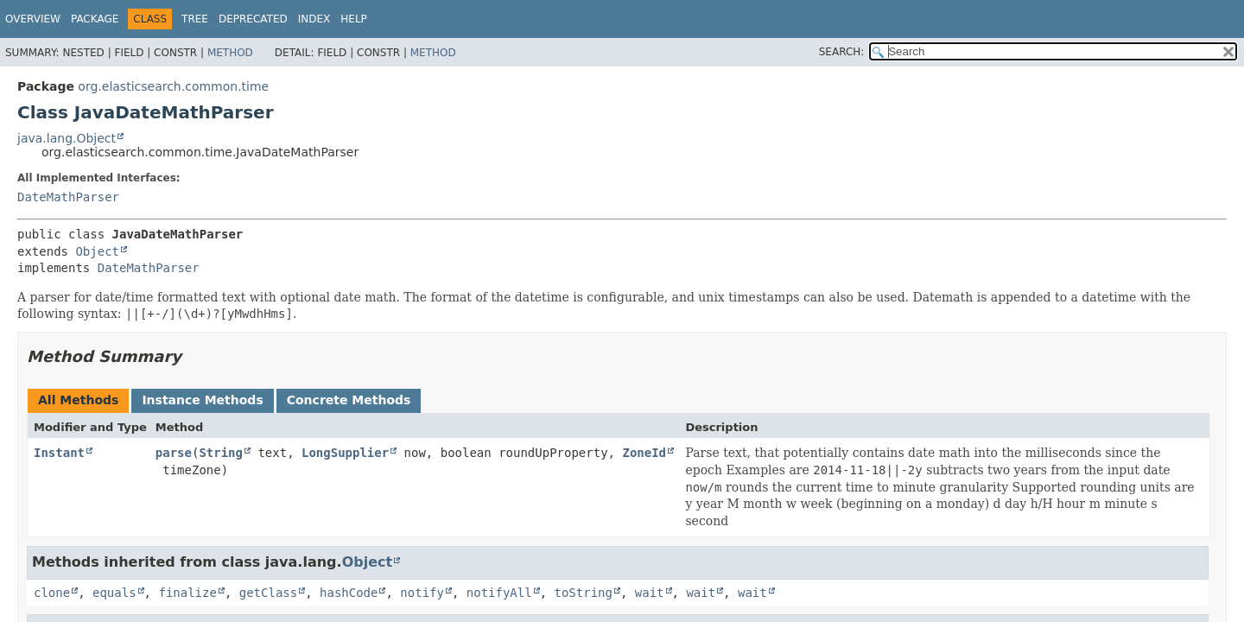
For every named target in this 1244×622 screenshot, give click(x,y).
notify (422, 593)
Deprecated (253, 19)
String (221, 453)
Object (97, 251)
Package (94, 19)
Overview (32, 19)
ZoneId (644, 453)
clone (52, 593)
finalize (187, 593)
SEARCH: (842, 52)
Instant (59, 453)
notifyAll (499, 593)
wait (649, 593)
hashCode (349, 593)
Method (230, 53)
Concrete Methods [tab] (349, 400)
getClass (268, 593)
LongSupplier (345, 453)
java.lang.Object (66, 138)
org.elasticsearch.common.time (173, 86)
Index (314, 19)
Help (353, 19)
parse (174, 453)
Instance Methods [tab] (202, 400)
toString (583, 593)
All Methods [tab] (78, 400)
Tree (194, 19)
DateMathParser (68, 197)
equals (114, 593)
